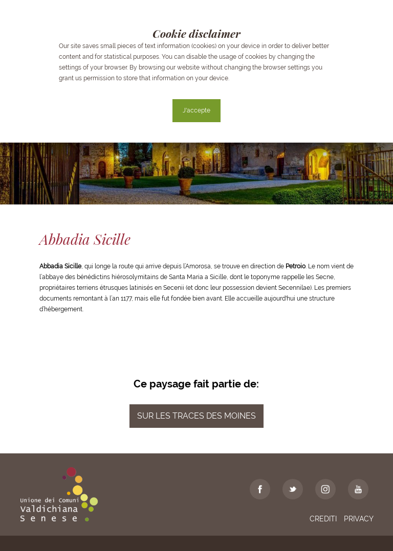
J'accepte (196, 110)
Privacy (359, 519)
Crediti (323, 519)
